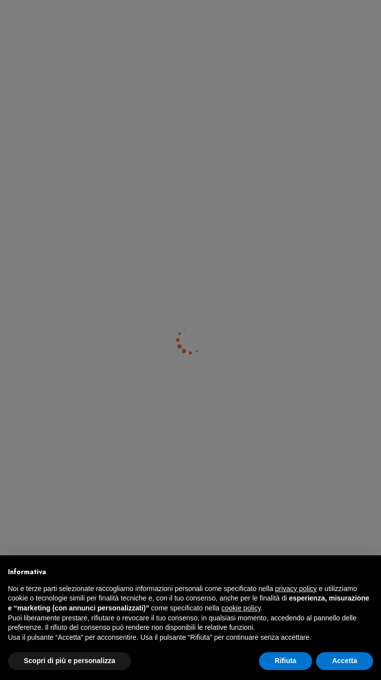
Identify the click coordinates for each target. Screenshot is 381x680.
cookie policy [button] (240, 608)
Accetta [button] (344, 661)
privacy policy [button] (296, 589)
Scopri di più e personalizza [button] (69, 661)
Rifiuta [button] (286, 661)
